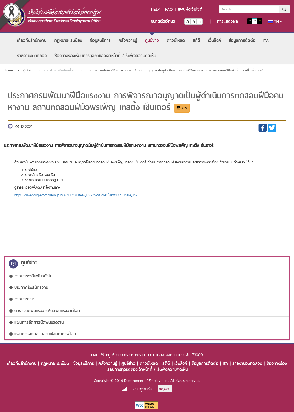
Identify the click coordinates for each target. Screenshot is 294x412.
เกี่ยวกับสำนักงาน (31, 40)
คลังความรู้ (128, 40)
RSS (182, 108)
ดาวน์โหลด (176, 40)
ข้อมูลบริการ (100, 40)
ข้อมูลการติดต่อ (242, 40)
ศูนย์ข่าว (152, 40)
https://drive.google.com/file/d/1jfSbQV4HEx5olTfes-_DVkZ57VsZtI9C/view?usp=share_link (75, 195)
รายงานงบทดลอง (32, 55)
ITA (266, 40)
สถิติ (196, 40)
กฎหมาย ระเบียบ (68, 40)
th (275, 21)
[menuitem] (31, 40)
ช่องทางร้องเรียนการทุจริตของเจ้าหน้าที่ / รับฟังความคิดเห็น (105, 55)
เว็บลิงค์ (214, 40)
